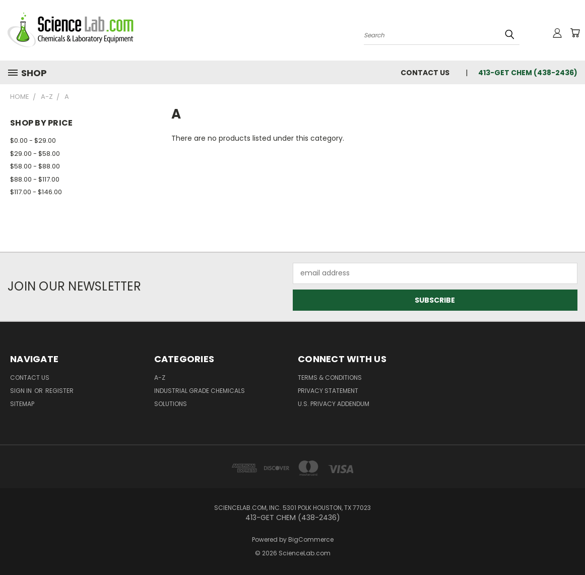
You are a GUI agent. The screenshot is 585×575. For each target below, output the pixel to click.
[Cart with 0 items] (575, 33)
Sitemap (22, 403)
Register (59, 390)
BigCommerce (311, 539)
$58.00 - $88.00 (35, 166)
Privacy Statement (328, 390)
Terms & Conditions (330, 377)
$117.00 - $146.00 (36, 192)
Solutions (170, 403)
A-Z (159, 377)
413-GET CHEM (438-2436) (527, 73)
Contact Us (425, 73)
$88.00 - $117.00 (34, 179)
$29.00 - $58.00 (35, 153)
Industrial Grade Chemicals (199, 390)
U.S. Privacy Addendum (333, 403)
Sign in (21, 390)
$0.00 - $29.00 (33, 140)
